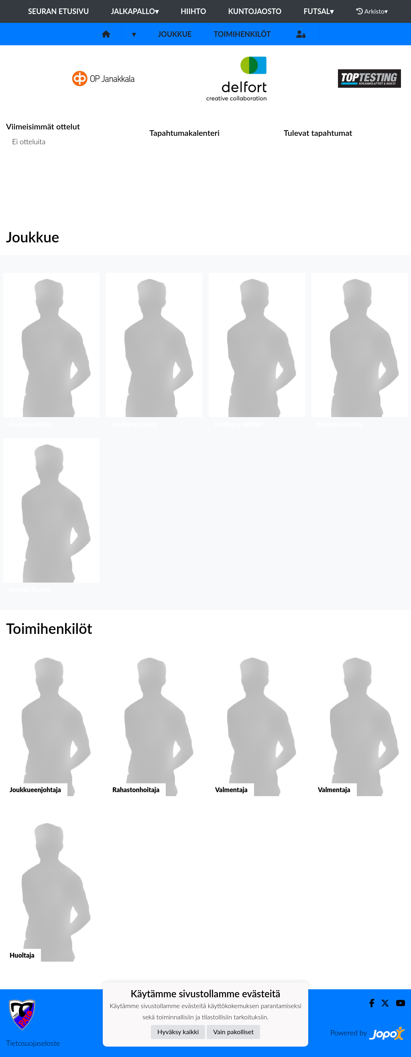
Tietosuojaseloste (33, 1043)
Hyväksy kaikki (178, 1031)
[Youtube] (397, 1003)
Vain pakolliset (233, 1031)
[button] (51, 352)
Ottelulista (26, 172)
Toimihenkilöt (242, 34)
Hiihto (193, 11)
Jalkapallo (135, 11)
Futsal (318, 11)
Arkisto (372, 11)
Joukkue (174, 34)
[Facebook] (368, 1003)
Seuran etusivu (58, 11)
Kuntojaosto (255, 11)
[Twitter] (381, 1003)
